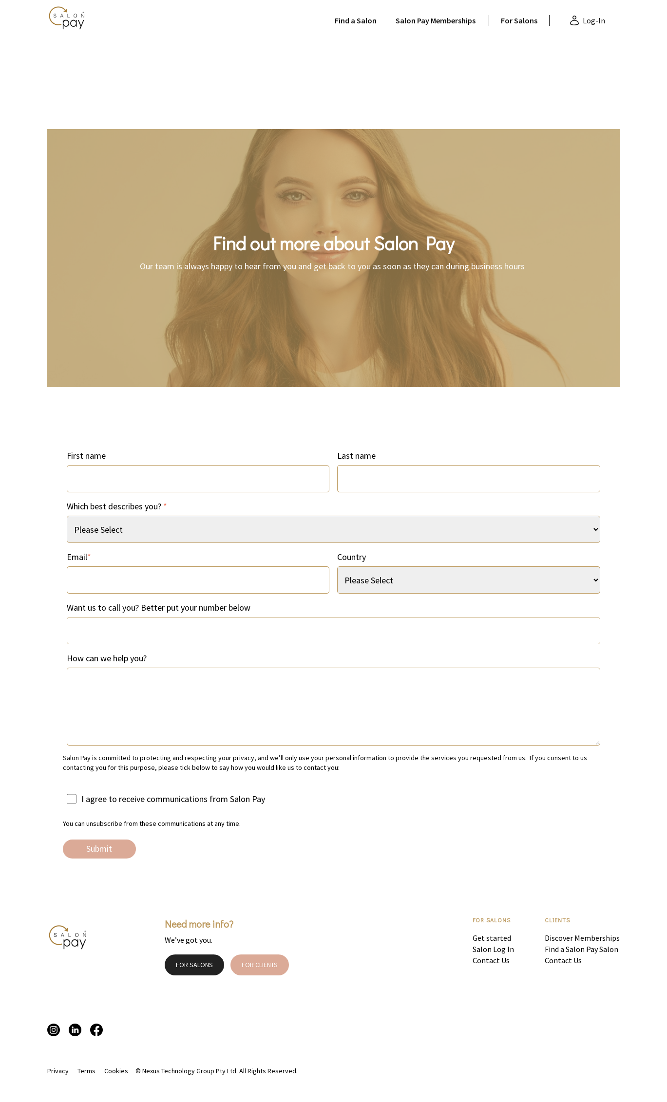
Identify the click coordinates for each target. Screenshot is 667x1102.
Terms (86, 1070)
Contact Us (491, 960)
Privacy (58, 1070)
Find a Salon (356, 20)
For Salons (519, 20)
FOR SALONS (194, 964)
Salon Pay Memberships (436, 20)
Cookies (116, 1070)
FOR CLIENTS (260, 964)
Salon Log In (493, 949)
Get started (492, 938)
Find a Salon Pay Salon (581, 949)
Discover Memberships (582, 938)
